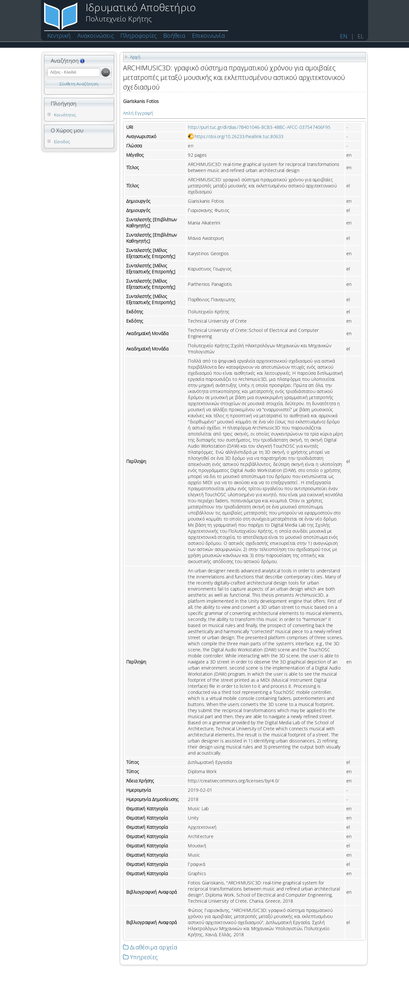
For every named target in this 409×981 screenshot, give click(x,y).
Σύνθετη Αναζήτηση (78, 84)
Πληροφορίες (138, 35)
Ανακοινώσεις (95, 35)
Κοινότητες (65, 115)
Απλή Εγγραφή (138, 113)
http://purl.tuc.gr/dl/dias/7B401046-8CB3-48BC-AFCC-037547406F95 (259, 127)
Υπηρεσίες (140, 957)
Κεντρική (59, 35)
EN (343, 36)
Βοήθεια (174, 35)
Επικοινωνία (208, 35)
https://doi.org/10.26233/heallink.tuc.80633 (239, 136)
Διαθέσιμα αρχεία (150, 947)
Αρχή (135, 57)
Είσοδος (62, 142)
